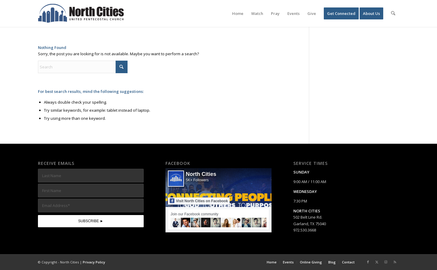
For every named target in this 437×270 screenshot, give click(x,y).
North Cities (201, 174)
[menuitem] (238, 13)
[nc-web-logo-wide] (81, 13)
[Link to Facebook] (368, 261)
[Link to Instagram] (385, 261)
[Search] (393, 13)
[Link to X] (376, 261)
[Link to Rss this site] (394, 261)
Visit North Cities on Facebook (199, 200)
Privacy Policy (94, 262)
